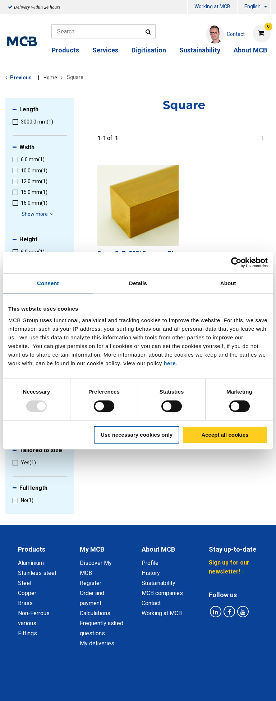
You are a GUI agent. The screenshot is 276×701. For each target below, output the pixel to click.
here (170, 363)
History (151, 573)
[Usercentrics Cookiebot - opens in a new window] (236, 262)
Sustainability (199, 50)
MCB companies (162, 593)
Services (105, 50)
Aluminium (31, 563)
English (252, 6)
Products (65, 50)
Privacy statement (84, 679)
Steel (24, 583)
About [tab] (228, 283)
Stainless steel (37, 573)
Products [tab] (31, 549)
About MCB (250, 50)
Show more (38, 214)
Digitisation (149, 50)
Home (50, 77)
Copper (27, 593)
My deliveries (97, 643)
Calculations (95, 613)
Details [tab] (138, 283)
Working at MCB (212, 6)
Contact (151, 603)
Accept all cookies (224, 435)
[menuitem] (186, 7)
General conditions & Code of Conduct (164, 679)
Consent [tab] (48, 283)
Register (90, 583)
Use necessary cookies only (136, 435)
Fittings (27, 633)
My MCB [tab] (92, 549)
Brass (25, 603)
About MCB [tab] (158, 549)
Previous (21, 77)
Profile (150, 563)
